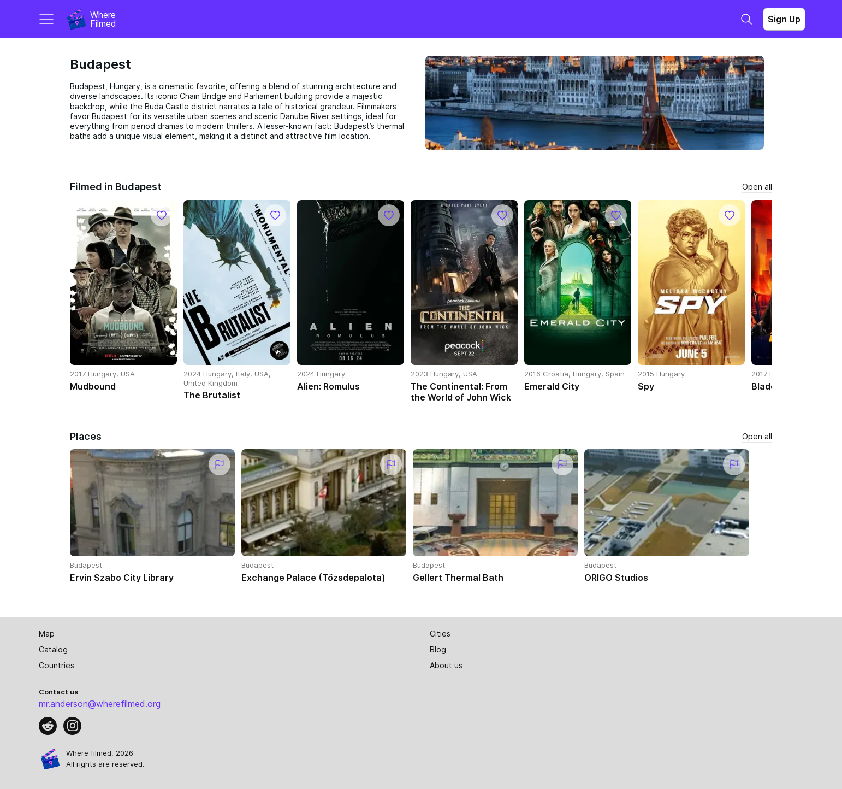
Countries (56, 665)
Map (47, 633)
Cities (440, 633)
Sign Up (784, 19)
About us (446, 665)
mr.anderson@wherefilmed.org (100, 703)
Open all (757, 186)
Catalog (53, 649)
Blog (438, 649)
